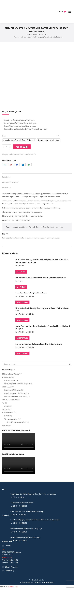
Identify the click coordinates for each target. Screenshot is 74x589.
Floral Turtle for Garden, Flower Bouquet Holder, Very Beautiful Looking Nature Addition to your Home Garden (41, 261)
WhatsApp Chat (13, 586)
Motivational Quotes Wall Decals (15, 396)
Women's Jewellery (11, 419)
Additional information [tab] (10, 182)
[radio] (19, 140)
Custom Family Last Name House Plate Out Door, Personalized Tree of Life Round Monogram (42, 327)
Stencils (7, 406)
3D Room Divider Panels (10, 374)
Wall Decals (6, 387)
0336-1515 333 (7, 552)
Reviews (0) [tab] (6, 187)
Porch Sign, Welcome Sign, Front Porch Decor (30, 293)
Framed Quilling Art (11, 380)
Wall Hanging (6, 377)
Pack (4, 136)
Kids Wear (5, 425)
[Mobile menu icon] (70, 12)
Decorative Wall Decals (12, 390)
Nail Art (6, 416)
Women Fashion (7, 412)
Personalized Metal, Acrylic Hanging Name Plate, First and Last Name (38, 344)
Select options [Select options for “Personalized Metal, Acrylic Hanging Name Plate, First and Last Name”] (22, 353)
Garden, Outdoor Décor (16, 154)
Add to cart (22, 147)
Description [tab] (6, 177)
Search (69, 364)
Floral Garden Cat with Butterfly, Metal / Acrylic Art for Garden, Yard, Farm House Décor (42, 309)
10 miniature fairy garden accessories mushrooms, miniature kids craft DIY (40, 278)
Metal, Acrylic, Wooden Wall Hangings (17, 384)
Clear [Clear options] (58, 135)
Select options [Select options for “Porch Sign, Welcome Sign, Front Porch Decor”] (22, 302)
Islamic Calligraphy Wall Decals (14, 393)
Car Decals (6, 409)
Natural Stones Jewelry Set (16, 422)
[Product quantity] (6, 146)
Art (3, 403)
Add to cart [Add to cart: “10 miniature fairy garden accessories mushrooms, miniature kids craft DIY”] (21, 287)
